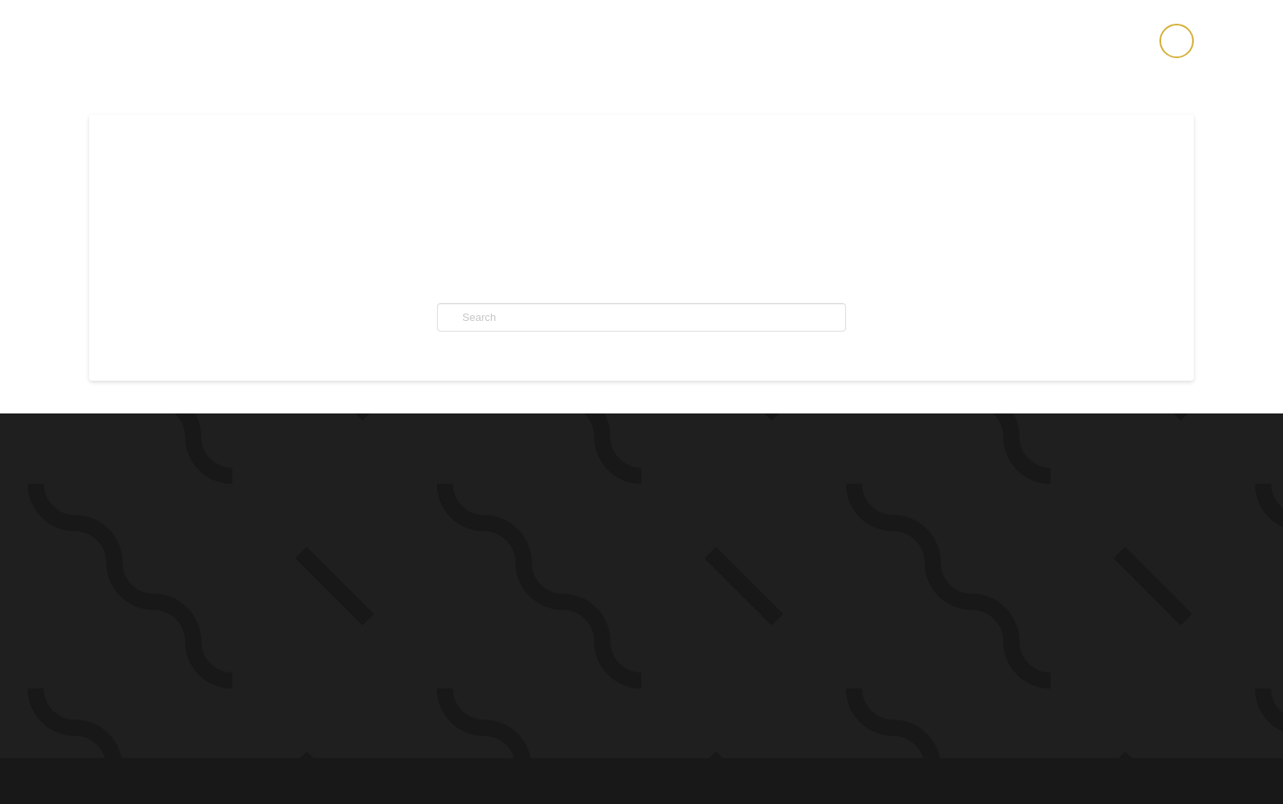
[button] (1176, 41)
